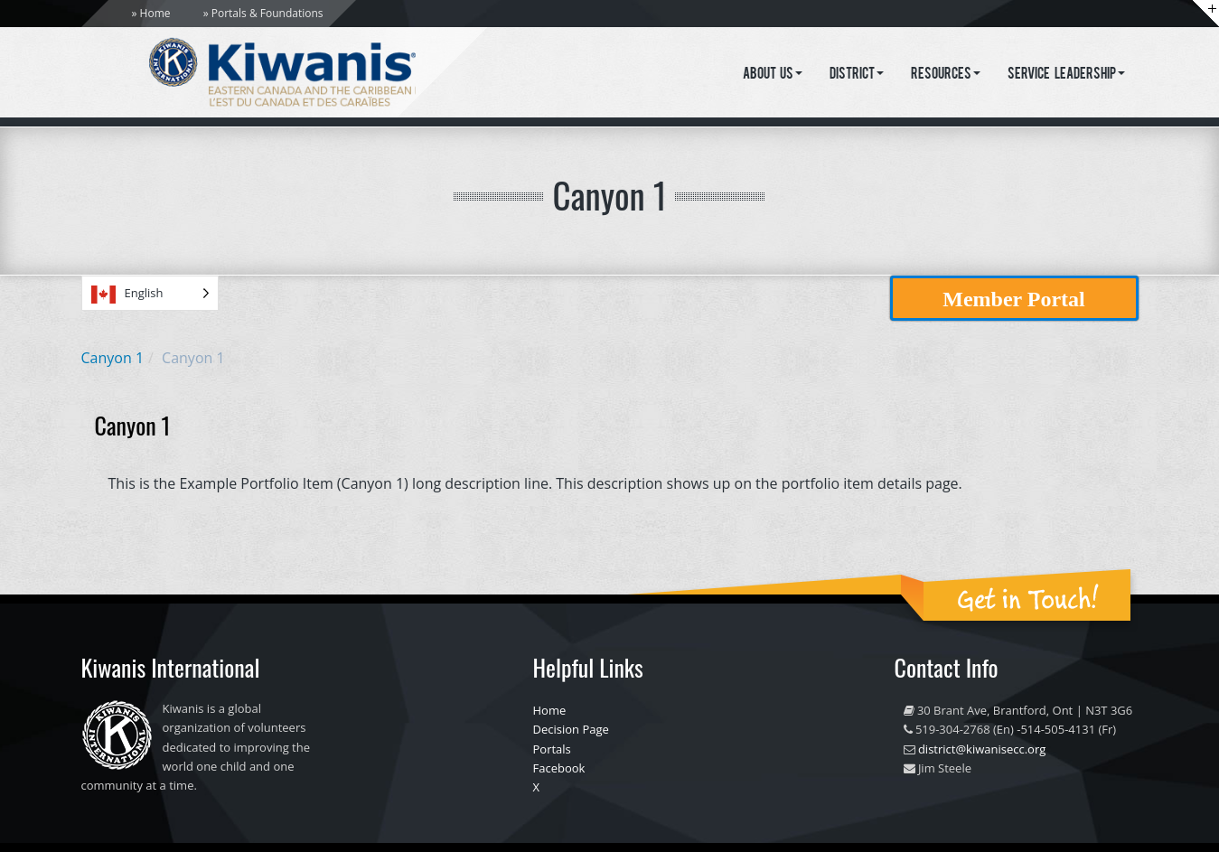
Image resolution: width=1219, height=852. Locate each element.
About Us (773, 75)
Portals (552, 749)
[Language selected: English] (150, 293)
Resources (945, 75)
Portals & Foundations (267, 13)
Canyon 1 (113, 358)
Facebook (559, 768)
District (857, 75)
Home (155, 13)
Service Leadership (1066, 75)
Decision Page (571, 729)
